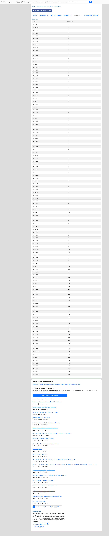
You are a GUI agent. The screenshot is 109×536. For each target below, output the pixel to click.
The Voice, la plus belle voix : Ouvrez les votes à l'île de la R (46, 422)
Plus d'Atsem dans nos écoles (39, 501)
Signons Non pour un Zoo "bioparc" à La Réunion (44, 470)
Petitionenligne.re (7, 2)
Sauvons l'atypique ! (37, 449)
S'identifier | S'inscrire (51, 2)
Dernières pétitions (38, 2)
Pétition (35, 15)
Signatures (56, 15)
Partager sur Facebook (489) (41, 10)
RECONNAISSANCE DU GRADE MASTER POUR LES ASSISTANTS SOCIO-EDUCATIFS (54, 459)
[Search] (78, 2)
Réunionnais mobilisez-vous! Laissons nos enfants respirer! (46, 443)
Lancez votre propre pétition (50, 395)
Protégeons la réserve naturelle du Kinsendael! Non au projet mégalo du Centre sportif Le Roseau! (57, 384)
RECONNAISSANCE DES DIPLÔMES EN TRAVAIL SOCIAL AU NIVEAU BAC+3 (52, 433)
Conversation (68, 15)
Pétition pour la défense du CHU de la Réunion (43, 438)
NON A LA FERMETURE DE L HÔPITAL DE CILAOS (45, 412)
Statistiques (78, 15)
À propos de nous (39, 528)
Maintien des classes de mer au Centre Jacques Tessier (45, 485)
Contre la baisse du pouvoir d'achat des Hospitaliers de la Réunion (47, 496)
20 (58, 507)
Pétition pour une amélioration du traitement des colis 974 (45, 428)
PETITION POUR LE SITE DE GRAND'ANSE (43, 480)
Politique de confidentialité (91, 15)
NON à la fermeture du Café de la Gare (41, 417)
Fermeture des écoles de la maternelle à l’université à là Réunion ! (47, 401)
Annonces (44, 15)
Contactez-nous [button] (62, 2)
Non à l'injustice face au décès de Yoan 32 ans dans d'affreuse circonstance (49, 475)
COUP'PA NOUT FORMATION (40, 454)
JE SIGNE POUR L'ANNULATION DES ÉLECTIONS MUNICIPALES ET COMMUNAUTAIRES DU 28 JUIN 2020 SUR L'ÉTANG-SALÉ (65, 464)
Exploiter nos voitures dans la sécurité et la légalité (44, 491)
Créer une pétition (26, 2)
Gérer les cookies (39, 526)
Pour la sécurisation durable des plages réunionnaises (44, 407)
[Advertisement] (17, 25)
